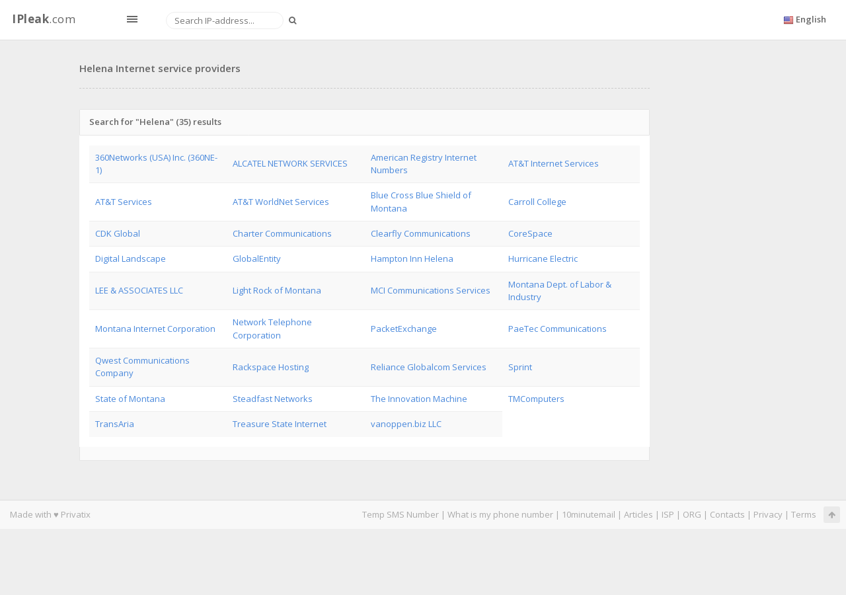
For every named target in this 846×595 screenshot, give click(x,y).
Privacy (768, 514)
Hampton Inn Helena (412, 258)
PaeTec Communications (557, 329)
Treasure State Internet (280, 424)
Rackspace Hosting (271, 367)
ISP (668, 514)
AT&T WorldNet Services (281, 202)
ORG (692, 514)
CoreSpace (530, 233)
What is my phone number (500, 514)
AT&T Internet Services (553, 163)
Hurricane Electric (543, 258)
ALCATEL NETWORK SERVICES (290, 163)
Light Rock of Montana (277, 290)
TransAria (114, 424)
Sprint (520, 367)
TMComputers (536, 399)
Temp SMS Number (400, 514)
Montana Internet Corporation (155, 329)
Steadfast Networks (273, 399)
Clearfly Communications (421, 233)
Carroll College (537, 202)
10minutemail (588, 514)
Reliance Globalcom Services (428, 367)
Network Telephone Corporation (272, 328)
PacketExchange (404, 329)
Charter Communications (282, 233)
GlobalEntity (257, 258)
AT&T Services (123, 202)
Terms (803, 514)
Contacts (727, 514)
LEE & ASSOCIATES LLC (139, 290)
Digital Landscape (130, 258)
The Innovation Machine (419, 399)
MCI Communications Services (430, 290)
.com (43, 18)
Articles (638, 514)
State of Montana (130, 399)
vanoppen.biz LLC (406, 424)
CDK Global (117, 233)
